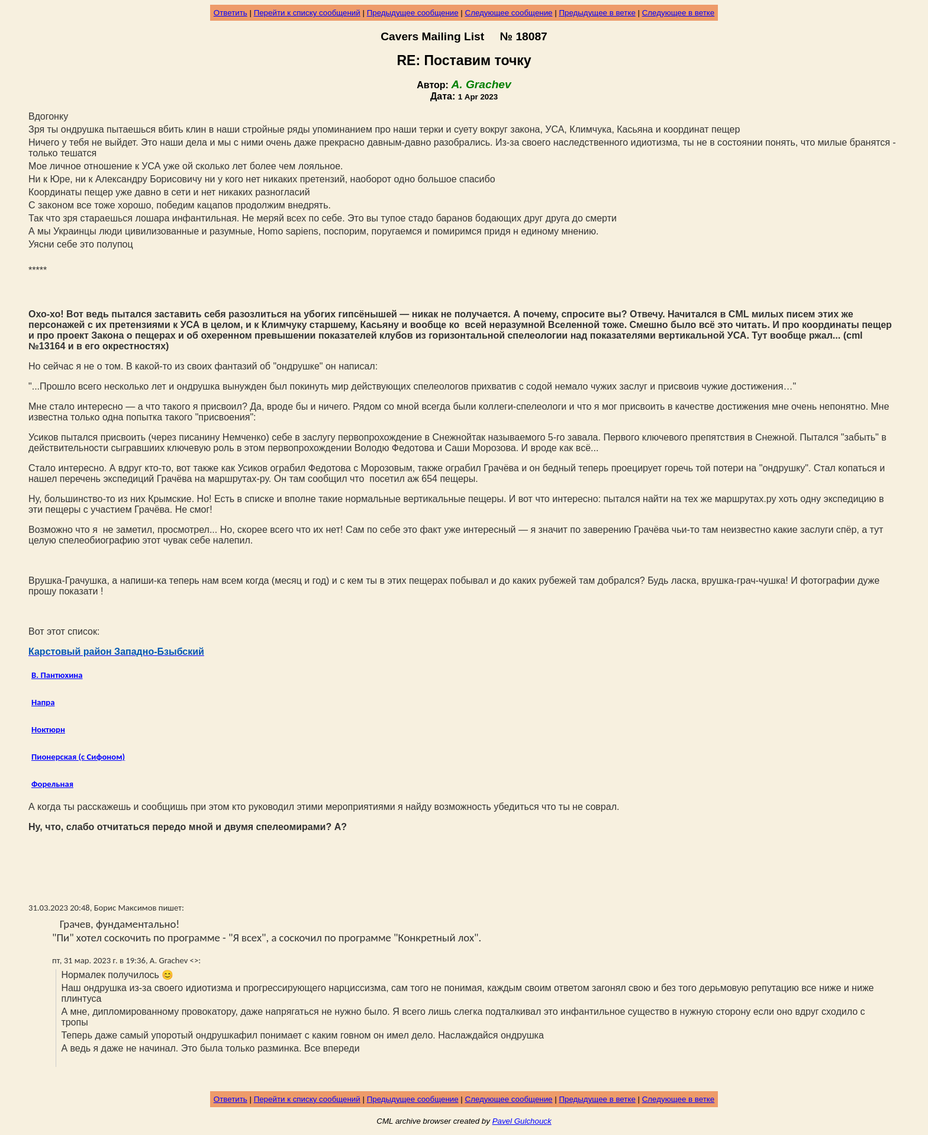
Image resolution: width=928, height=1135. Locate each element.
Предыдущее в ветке (597, 12)
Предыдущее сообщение (413, 12)
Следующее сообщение (509, 12)
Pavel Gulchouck (522, 1121)
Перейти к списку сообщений (307, 12)
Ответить (230, 12)
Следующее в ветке (678, 12)
